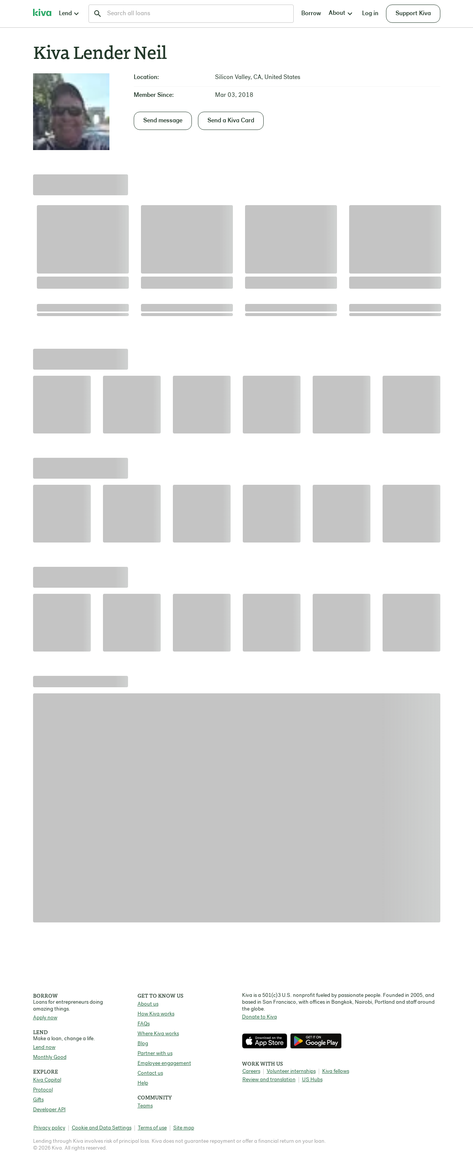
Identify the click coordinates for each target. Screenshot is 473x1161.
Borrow (311, 14)
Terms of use (152, 1128)
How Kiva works (156, 1014)
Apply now (45, 1018)
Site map (183, 1128)
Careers (251, 1071)
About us (148, 1004)
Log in (370, 14)
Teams (145, 1106)
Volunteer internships (291, 1071)
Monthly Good (49, 1057)
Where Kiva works (158, 1034)
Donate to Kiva (259, 1017)
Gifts (38, 1100)
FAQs (144, 1024)
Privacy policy (49, 1128)
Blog (143, 1044)
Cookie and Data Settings (101, 1128)
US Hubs (312, 1080)
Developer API (49, 1110)
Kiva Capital (47, 1080)
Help (143, 1083)
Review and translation (269, 1080)
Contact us (150, 1073)
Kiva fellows (335, 1071)
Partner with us (155, 1054)
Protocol (43, 1090)
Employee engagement (164, 1063)
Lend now (44, 1047)
